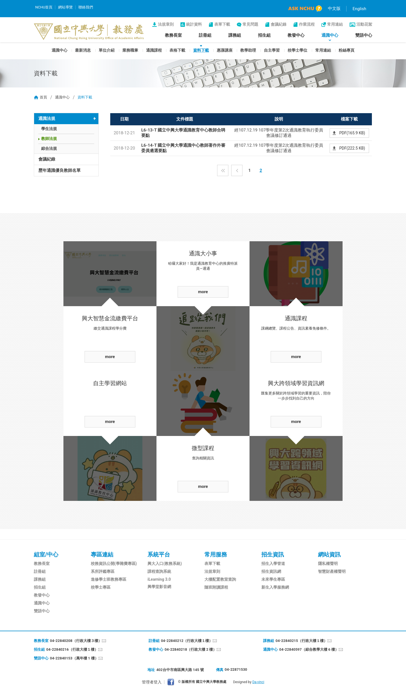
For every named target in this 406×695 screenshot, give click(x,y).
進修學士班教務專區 (108, 579)
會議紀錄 (278, 24)
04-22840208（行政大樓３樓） (76, 641)
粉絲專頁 (346, 50)
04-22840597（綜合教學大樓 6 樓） (309, 649)
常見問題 (250, 24)
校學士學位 (297, 50)
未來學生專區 (273, 579)
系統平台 (158, 554)
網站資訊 (329, 554)
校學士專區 (101, 587)
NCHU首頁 (43, 7)
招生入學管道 (273, 563)
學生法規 (49, 128)
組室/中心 (46, 554)
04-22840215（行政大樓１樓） (301, 641)
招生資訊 (272, 554)
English (359, 8)
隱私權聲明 (328, 563)
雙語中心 (363, 35)
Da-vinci (258, 682)
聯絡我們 (85, 7)
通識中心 (329, 35)
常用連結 (335, 24)
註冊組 (205, 35)
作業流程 (307, 24)
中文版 (334, 8)
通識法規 (46, 118)
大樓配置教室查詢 (220, 579)
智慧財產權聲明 (332, 571)
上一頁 (236, 170)
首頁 (43, 97)
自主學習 (272, 50)
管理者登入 (152, 682)
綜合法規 (49, 148)
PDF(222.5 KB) (352, 148)
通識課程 (154, 50)
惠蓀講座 (225, 50)
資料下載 (201, 50)
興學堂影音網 (159, 586)
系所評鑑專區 (102, 571)
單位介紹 (106, 50)
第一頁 (222, 170)
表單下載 (222, 24)
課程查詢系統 (159, 571)
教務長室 (173, 35)
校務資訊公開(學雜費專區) (114, 563)
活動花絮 (364, 24)
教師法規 (49, 138)
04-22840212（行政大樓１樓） (187, 641)
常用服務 (215, 554)
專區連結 (102, 554)
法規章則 (166, 24)
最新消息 (83, 50)
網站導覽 (65, 7)
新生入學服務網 (275, 587)
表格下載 (177, 50)
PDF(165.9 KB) (352, 133)
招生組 (264, 35)
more (110, 356)
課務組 (234, 35)
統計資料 (194, 24)
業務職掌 (130, 50)
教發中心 (296, 35)
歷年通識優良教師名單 (59, 170)
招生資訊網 (271, 571)
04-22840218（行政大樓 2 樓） (191, 649)
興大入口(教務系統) (164, 563)
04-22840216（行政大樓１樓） (72, 649)
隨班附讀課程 (216, 587)
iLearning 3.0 (159, 579)
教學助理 (248, 50)
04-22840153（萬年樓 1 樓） (74, 658)
